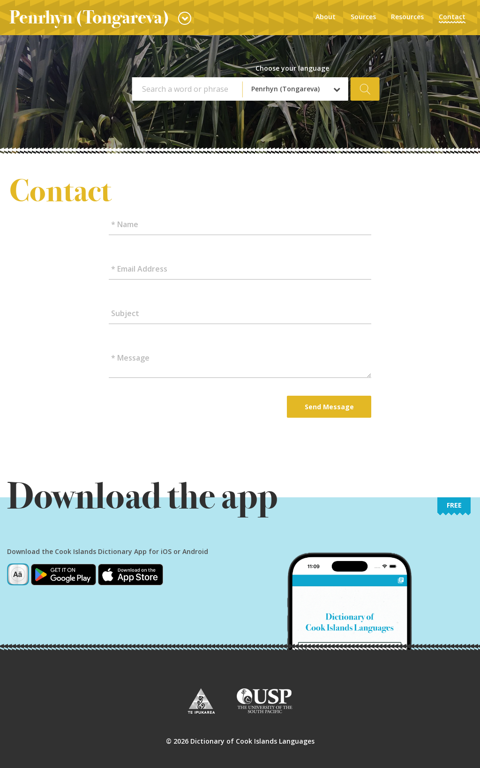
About (325, 16)
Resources (407, 16)
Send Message (329, 406)
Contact (452, 16)
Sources (363, 16)
